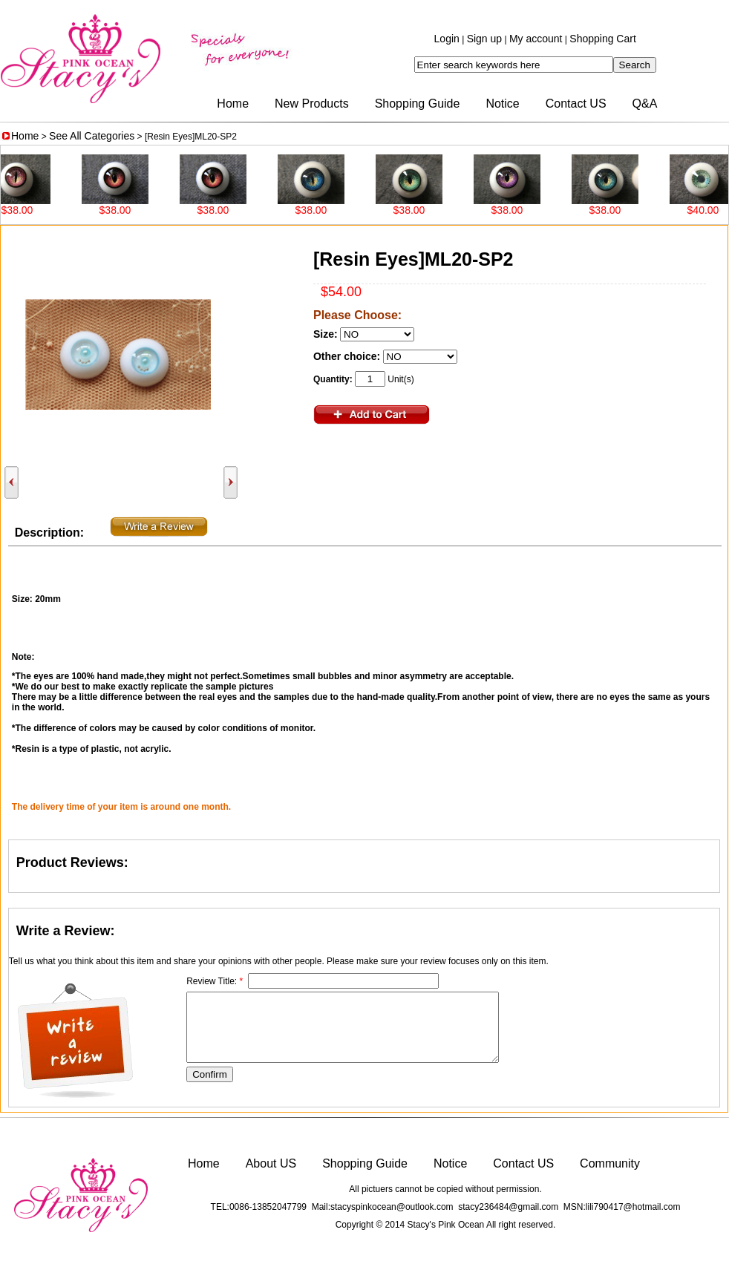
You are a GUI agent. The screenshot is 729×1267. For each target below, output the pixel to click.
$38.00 (25, 210)
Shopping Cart (602, 39)
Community (610, 1163)
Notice (502, 103)
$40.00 (711, 210)
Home (233, 103)
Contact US (576, 103)
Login (447, 39)
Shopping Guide (417, 103)
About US (271, 1163)
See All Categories (91, 136)
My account (536, 39)
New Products (312, 103)
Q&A (645, 103)
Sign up (484, 39)
